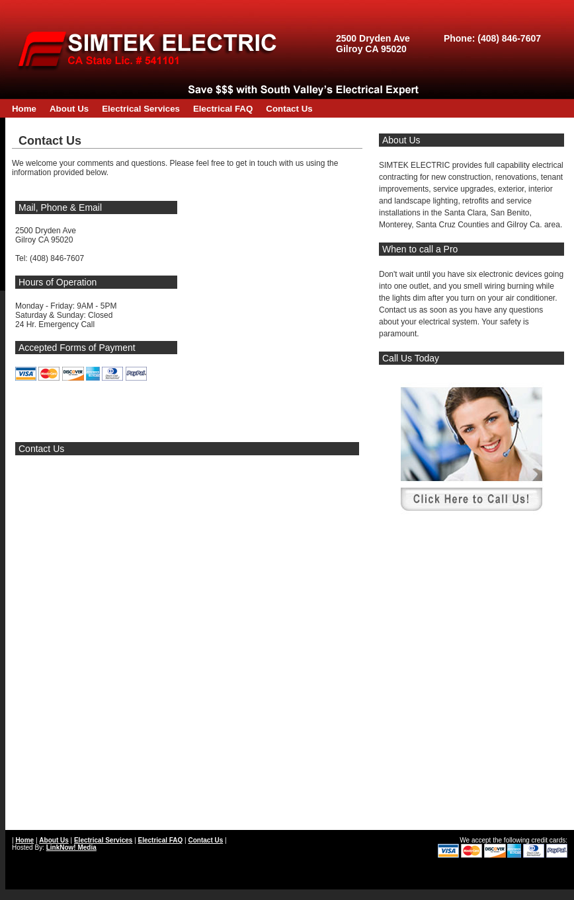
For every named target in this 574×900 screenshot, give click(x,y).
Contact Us (289, 109)
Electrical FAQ (223, 109)
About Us (69, 109)
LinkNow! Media (71, 847)
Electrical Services (141, 109)
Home (24, 109)
